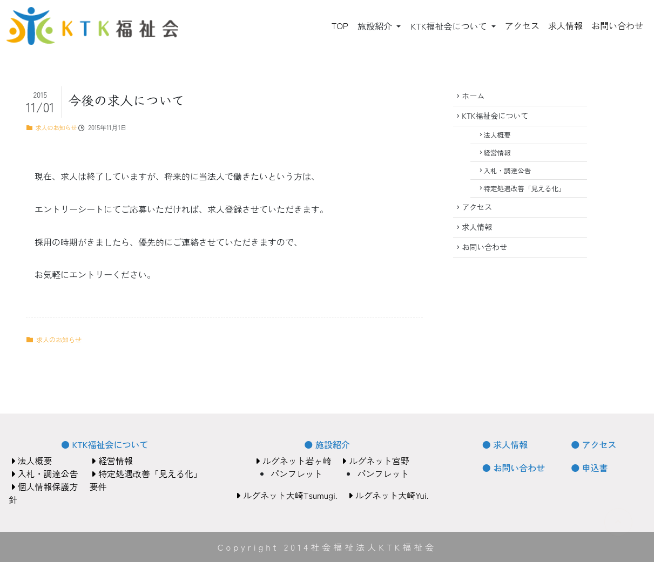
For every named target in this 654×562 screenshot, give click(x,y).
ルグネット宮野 (375, 460)
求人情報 (565, 25)
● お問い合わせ (513, 467)
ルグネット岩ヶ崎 (293, 460)
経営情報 (501, 161)
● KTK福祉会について (104, 444)
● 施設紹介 (326, 444)
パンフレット (296, 473)
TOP (340, 25)
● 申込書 (589, 467)
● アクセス (593, 444)
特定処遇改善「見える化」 (528, 202)
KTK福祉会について (449, 25)
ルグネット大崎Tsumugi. (286, 495)
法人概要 (501, 141)
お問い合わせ (617, 25)
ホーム (475, 97)
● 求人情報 (505, 444)
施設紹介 (376, 25)
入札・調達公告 (511, 182)
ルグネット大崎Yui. (388, 495)
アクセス (522, 25)
